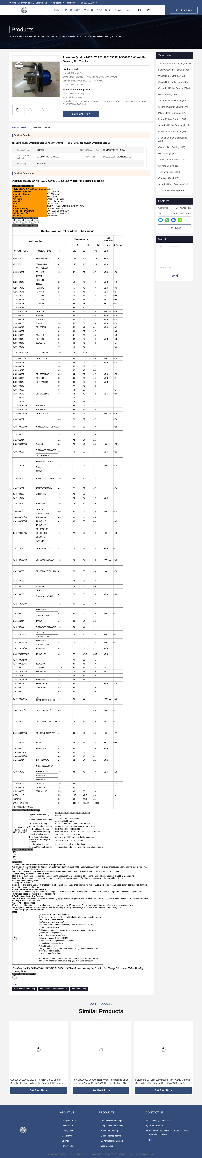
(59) (168, 178)
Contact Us (67, 1136)
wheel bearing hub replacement (53, 989)
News (118, 10)
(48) (171, 147)
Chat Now (174, 228)
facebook (150, 1139)
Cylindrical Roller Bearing (112, 1141)
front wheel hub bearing (24, 989)
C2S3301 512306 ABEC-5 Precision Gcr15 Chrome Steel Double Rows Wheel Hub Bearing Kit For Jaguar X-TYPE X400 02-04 (37, 1082)
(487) (173, 82)
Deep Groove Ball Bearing (112, 1126)
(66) (168, 166)
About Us (104, 10)
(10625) (174, 63)
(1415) (174, 125)
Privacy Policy (68, 1146)
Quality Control (68, 1131)
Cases (129, 10)
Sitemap (65, 1141)
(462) (172, 113)
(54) (167, 94)
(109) (171, 190)
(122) (172, 119)
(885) (172, 131)
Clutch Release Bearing (111, 1136)
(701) (167, 153)
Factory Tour (67, 1126)
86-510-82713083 (87, 3)
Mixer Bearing (107, 1146)
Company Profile (69, 1121)
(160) (172, 159)
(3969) (174, 88)
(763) (172, 139)
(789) (174, 70)
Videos (88, 10)
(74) (173, 107)
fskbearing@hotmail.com (63, 3)
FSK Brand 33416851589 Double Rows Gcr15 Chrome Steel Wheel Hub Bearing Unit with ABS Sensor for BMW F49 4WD (162, 1082)
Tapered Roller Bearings (111, 1121)
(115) (172, 100)
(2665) (171, 76)
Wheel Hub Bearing (35, 36)
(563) (169, 172)
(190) (173, 184)
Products (72, 10)
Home (57, 10)
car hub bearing (79, 989)
